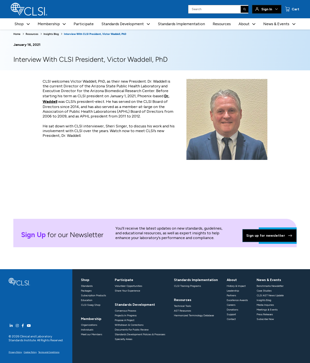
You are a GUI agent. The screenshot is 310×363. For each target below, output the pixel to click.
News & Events (269, 280)
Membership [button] (49, 24)
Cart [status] (295, 9)
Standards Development (135, 305)
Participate (84, 24)
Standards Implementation (181, 24)
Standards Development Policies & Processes (140, 334)
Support (231, 314)
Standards (87, 285)
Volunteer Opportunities (128, 285)
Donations (232, 309)
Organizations (89, 324)
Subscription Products (93, 295)
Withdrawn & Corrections (129, 324)
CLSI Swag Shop (90, 304)
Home (16, 34)
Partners (231, 295)
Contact (231, 319)
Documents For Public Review (132, 329)
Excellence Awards (237, 300)
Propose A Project (124, 320)
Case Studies (264, 290)
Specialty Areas (123, 339)
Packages (86, 290)
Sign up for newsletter (269, 235)
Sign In (266, 9)
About (232, 280)
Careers (231, 304)
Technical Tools (182, 305)
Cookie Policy (30, 352)
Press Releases (265, 314)
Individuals (87, 329)
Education (86, 300)
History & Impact (236, 285)
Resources (222, 24)
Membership (91, 319)
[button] (28, 24)
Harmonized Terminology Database (194, 315)
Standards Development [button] (122, 24)
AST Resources (182, 310)
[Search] (244, 9)
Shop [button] (19, 24)
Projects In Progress (125, 315)
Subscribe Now (265, 319)
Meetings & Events (267, 309)
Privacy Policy (15, 352)
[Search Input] (218, 9)
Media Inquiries (265, 304)
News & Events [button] (276, 24)
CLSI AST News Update (270, 295)
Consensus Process (125, 310)
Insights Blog (51, 34)
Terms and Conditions (48, 352)
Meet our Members (91, 334)
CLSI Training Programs (187, 285)
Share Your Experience (127, 290)
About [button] (244, 24)
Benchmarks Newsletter (270, 285)
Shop (85, 280)
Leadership (233, 290)
